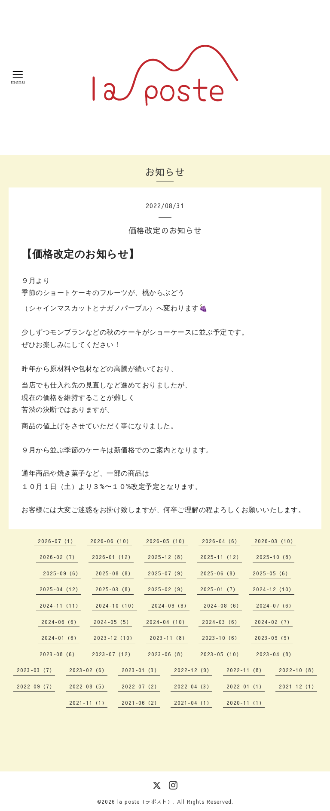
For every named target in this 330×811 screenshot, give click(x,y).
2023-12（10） (114, 637)
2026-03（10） (275, 541)
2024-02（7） (273, 621)
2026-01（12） (113, 556)
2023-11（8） (169, 637)
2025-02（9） (167, 589)
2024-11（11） (60, 605)
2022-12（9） (193, 670)
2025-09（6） (62, 573)
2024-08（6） (223, 605)
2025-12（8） (167, 556)
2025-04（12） (60, 589)
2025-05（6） (272, 573)
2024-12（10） (273, 589)
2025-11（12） (221, 556)
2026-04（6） (221, 541)
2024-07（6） (275, 605)
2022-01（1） (245, 686)
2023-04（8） (275, 654)
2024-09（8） (170, 605)
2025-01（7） (219, 589)
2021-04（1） (193, 702)
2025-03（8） (114, 589)
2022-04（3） (193, 686)
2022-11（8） (245, 670)
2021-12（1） (298, 686)
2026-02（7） (59, 556)
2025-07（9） (167, 573)
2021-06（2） (141, 702)
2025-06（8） (219, 573)
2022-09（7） (36, 686)
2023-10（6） (221, 637)
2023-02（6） (88, 670)
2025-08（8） (114, 573)
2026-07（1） (57, 541)
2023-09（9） (273, 637)
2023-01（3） (141, 670)
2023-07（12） (113, 654)
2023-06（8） (167, 654)
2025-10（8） (275, 556)
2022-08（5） (88, 686)
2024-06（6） (60, 621)
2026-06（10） (111, 541)
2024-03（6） (221, 621)
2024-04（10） (167, 621)
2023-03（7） (36, 670)
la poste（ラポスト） (145, 801)
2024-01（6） (60, 637)
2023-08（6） (59, 654)
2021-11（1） (88, 702)
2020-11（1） (245, 702)
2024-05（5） (113, 621)
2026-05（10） (167, 541)
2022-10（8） (298, 670)
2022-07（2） (141, 686)
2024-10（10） (116, 605)
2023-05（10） (221, 654)
